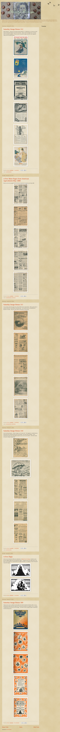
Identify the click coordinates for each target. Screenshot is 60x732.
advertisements (8, 297)
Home (20, 727)
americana (14, 297)
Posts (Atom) (9, 729)
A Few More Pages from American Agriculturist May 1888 (16, 180)
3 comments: (16, 422)
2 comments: (16, 170)
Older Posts (36, 727)
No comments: (17, 722)
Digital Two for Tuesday (26, 559)
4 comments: (16, 548)
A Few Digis (8, 557)
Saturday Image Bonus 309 (13, 603)
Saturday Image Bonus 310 (13, 431)
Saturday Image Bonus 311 (13, 305)
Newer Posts (5, 727)
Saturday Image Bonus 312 (13, 29)
